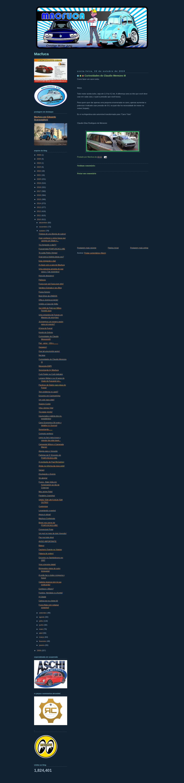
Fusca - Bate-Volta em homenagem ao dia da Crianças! (49, 484)
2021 (39, 175)
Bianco (41, 545)
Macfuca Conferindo (47, 518)
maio (41, 629)
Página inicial (113, 248)
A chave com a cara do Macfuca (52, 265)
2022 (39, 171)
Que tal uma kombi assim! (49, 351)
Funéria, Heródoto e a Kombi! (51, 593)
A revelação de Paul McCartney (51, 462)
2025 (39, 159)
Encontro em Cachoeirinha (49, 396)
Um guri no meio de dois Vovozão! (53, 533)
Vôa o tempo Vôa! (46, 408)
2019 (39, 183)
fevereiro (43, 641)
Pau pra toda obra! (46, 537)
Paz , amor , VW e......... (48, 343)
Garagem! (43, 347)
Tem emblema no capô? (48, 392)
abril (41, 633)
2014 (39, 203)
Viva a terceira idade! (47, 564)
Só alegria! (43, 478)
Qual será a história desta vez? (51, 257)
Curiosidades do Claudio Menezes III (105, 75)
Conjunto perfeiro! (46, 434)
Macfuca (41, 54)
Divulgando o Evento (47, 474)
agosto (42, 617)
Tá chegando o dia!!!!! (47, 245)
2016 (39, 195)
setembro (43, 613)
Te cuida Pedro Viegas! (48, 253)
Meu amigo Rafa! (46, 492)
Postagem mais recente (86, 248)
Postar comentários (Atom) (95, 253)
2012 (39, 211)
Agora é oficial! (45, 514)
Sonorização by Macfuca (49, 370)
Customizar (43, 506)
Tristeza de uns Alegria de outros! (52, 234)
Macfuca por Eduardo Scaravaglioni (45, 118)
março (42, 637)
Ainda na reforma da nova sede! (52, 466)
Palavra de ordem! (46, 553)
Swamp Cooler (45, 404)
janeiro (42, 645)
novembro (43, 227)
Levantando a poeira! (47, 510)
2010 (39, 219)
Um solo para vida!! (46, 400)
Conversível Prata (46, 529)
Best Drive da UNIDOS (48, 296)
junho (41, 625)
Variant (41, 470)
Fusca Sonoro (44, 292)
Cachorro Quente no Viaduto (50, 549)
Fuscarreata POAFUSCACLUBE (52, 249)
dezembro (43, 223)
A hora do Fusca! (46, 328)
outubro (42, 231)
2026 (39, 155)
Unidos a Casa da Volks (48, 304)
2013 (39, 207)
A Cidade (42, 597)
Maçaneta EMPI (45, 366)
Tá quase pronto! (46, 412)
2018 (39, 187)
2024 (39, 163)
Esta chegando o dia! (47, 261)
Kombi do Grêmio (46, 332)
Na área (42, 355)
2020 (39, 179)
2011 (39, 215)
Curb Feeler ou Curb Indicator (51, 374)
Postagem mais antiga (139, 248)
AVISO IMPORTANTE (47, 541)
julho (41, 621)
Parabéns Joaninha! (47, 496)
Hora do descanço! (46, 276)
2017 (39, 191)
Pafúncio (42, 280)
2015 (39, 199)
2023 (39, 167)
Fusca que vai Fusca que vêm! (51, 284)
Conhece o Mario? (46, 589)
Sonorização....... (45, 429)
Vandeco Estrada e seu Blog (50, 288)
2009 (39, 650)
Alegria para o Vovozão (48, 451)
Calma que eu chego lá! (48, 601)
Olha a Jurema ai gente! (48, 300)
